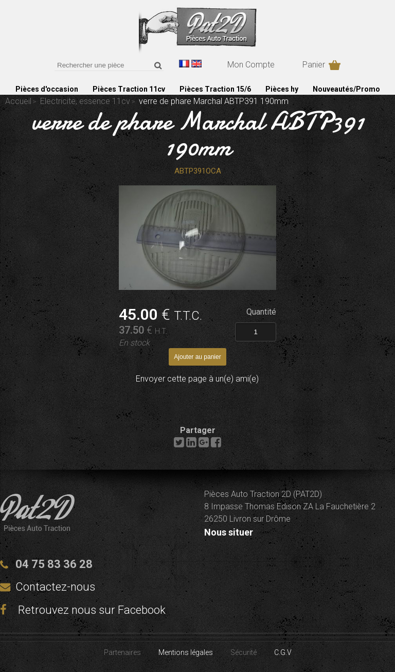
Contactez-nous (55, 586)
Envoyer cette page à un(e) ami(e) (197, 379)
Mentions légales (185, 652)
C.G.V (283, 652)
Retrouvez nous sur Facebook (83, 610)
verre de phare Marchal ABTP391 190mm (197, 134)
